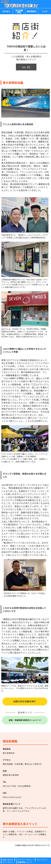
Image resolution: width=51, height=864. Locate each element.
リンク (44, 11)
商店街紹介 (32, 11)
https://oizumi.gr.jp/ (12, 797)
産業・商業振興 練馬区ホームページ (25, 720)
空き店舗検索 (19, 11)
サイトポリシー (9, 862)
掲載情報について (25, 862)
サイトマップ (41, 859)
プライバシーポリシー (25, 859)
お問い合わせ (8, 859)
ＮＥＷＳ (6, 11)
